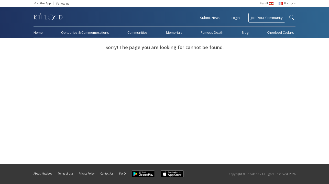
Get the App (42, 3)
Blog (245, 32)
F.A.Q (122, 173)
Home (38, 32)
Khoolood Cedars (280, 32)
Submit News (210, 17)
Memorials (174, 32)
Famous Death (212, 32)
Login (236, 17)
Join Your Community (267, 17)
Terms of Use (65, 173)
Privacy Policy (86, 173)
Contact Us (106, 173)
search (291, 17)
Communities (137, 32)
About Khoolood (43, 173)
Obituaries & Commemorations (85, 32)
